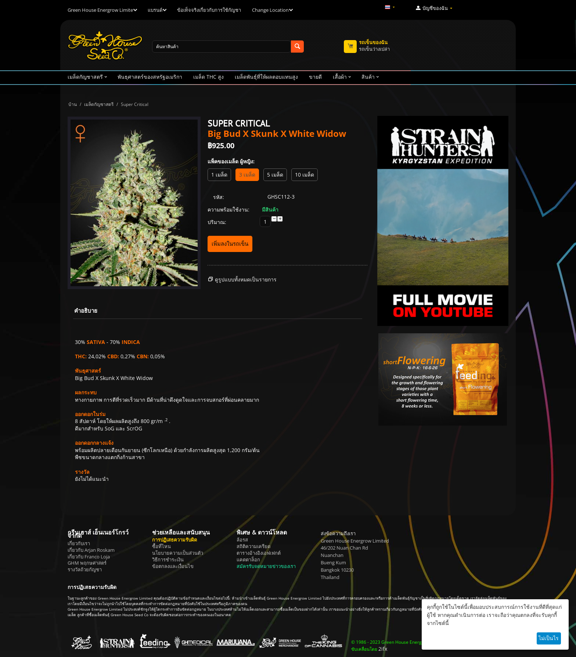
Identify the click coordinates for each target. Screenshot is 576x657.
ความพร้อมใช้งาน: (228, 209)
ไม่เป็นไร (549, 638)
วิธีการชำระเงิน (168, 559)
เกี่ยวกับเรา (79, 543)
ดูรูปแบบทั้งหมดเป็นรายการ (246, 279)
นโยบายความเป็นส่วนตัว (177, 553)
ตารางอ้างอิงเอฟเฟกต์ (259, 553)
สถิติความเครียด (253, 546)
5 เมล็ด (275, 174)
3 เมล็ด (247, 174)
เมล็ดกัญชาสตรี (99, 104)
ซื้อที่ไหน (161, 546)
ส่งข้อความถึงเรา (338, 533)
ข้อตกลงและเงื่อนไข (173, 566)
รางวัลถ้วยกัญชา (85, 569)
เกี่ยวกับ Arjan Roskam (91, 550)
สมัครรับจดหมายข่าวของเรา (266, 566)
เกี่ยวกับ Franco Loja (89, 556)
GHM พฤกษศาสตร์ (87, 563)
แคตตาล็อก (248, 559)
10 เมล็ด (304, 174)
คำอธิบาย (85, 310)
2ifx (382, 648)
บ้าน (72, 104)
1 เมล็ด (219, 174)
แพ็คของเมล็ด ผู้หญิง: (231, 161)
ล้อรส (242, 539)
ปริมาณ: (217, 222)
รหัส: (218, 196)
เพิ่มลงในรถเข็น (230, 243)
